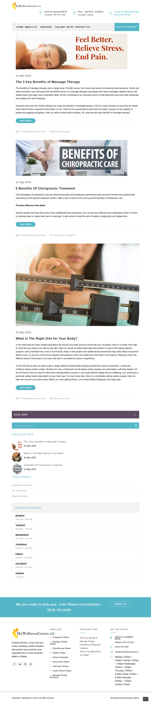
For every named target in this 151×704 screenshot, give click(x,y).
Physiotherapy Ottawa (62, 648)
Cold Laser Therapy (61, 666)
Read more (25, 121)
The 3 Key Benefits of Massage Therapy (48, 82)
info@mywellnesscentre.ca (127, 652)
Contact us (82, 24)
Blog (70, 24)
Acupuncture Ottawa (61, 662)
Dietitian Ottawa (59, 653)
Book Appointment (127, 24)
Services (46, 24)
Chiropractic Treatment (22, 485)
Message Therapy (20, 496)
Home (19, 24)
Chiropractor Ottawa (61, 637)
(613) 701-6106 (122, 647)
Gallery (60, 24)
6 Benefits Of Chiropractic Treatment (45, 188)
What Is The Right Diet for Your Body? (47, 338)
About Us (31, 24)
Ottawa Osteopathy (60, 657)
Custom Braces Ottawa (62, 671)
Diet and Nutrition (19, 491)
